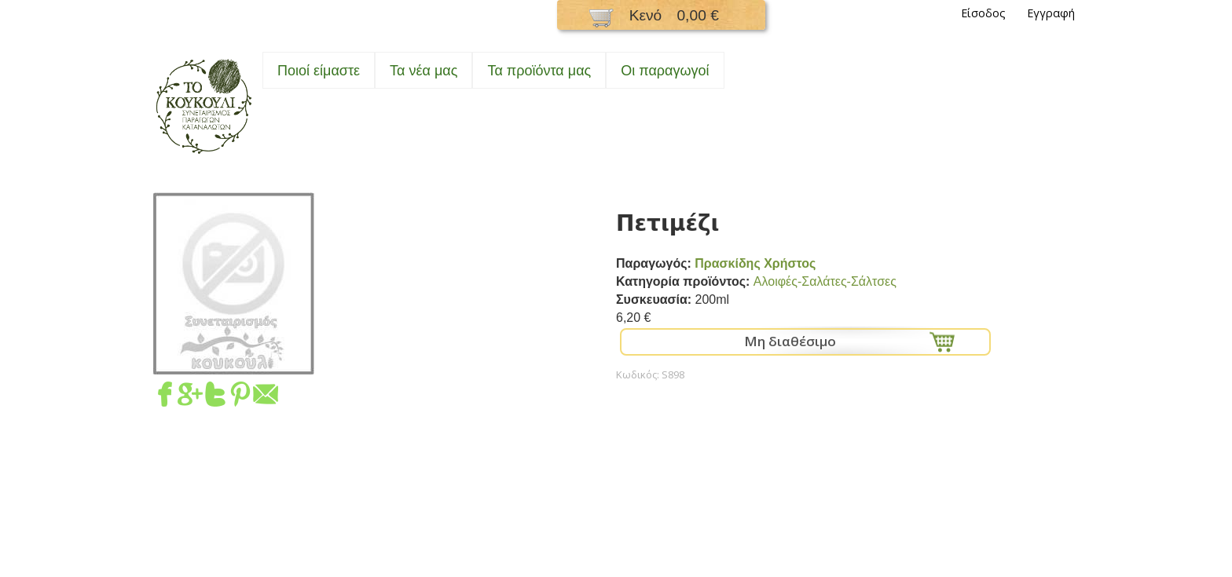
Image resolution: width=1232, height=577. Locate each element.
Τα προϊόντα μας (539, 71)
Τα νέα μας (423, 71)
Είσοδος (983, 12)
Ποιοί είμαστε (318, 71)
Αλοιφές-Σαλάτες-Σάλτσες (825, 281)
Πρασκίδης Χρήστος (755, 263)
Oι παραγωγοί (665, 71)
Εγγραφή (1051, 12)
